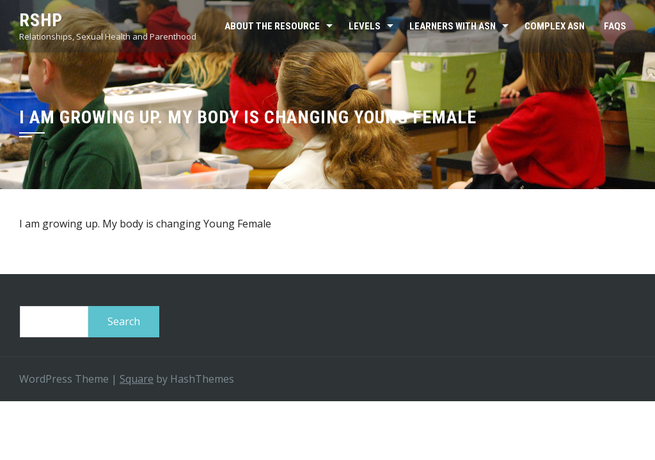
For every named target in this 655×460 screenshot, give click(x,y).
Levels (365, 26)
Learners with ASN (452, 26)
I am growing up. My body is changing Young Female (145, 224)
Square (137, 379)
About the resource (272, 26)
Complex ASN (555, 26)
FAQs (615, 26)
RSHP (41, 20)
